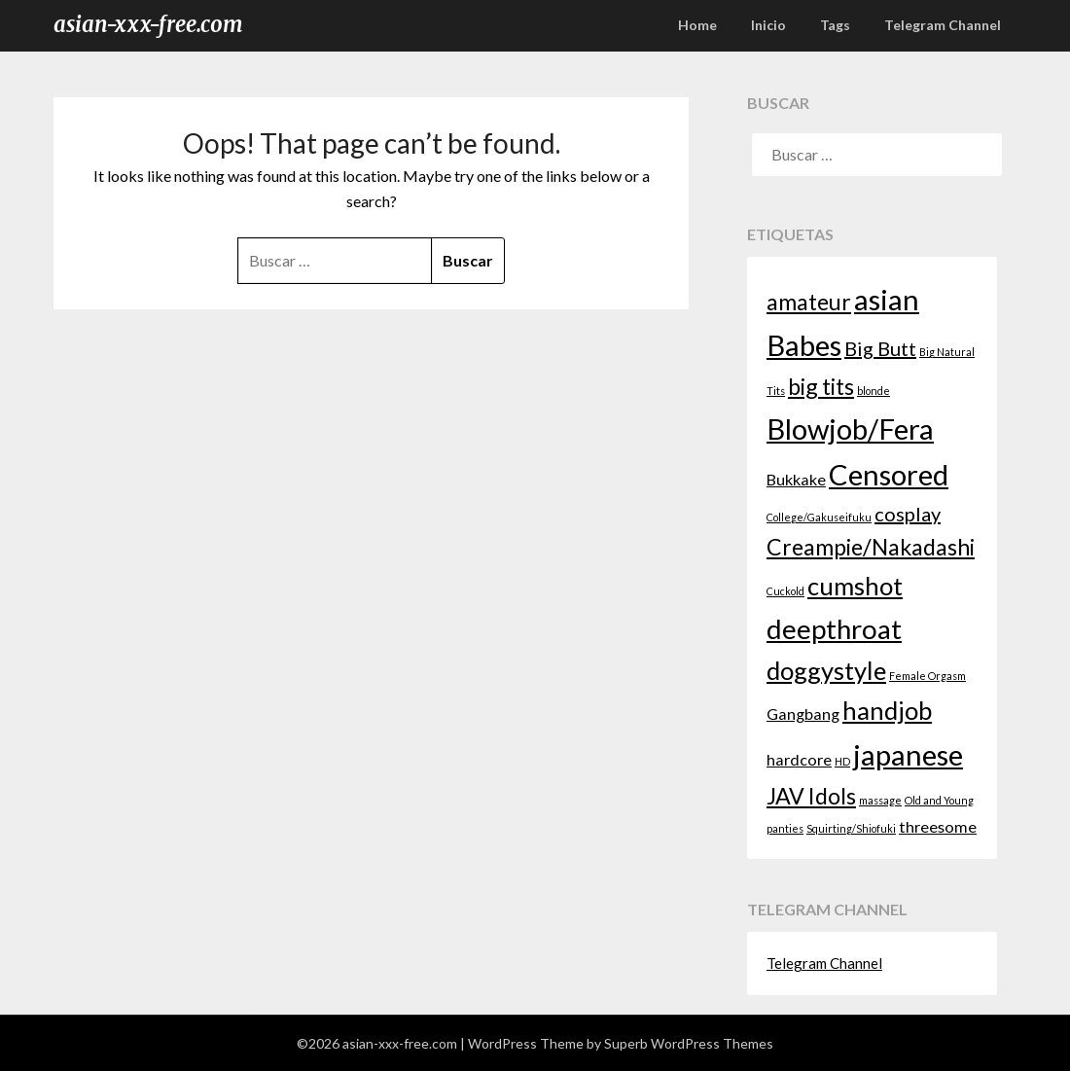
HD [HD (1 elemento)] (842, 761)
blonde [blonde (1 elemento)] (873, 390)
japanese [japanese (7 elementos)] (908, 754)
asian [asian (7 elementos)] (886, 299)
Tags (835, 25)
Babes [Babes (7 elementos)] (804, 345)
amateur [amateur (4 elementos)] (809, 301)
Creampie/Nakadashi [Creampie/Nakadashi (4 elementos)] (871, 546)
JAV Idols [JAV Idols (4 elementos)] (811, 795)
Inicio (768, 25)
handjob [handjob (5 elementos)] (887, 710)
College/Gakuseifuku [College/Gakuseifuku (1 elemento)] (819, 517)
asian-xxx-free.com (148, 24)
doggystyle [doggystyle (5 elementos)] (826, 670)
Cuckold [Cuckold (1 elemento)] (785, 591)
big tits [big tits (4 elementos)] (821, 386)
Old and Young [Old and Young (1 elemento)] (939, 800)
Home (697, 25)
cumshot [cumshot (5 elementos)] (855, 585)
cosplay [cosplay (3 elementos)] (907, 513)
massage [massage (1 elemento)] (880, 800)
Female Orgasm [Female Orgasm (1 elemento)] (927, 675)
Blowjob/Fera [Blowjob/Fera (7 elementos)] (850, 428)
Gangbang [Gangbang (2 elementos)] (803, 713)
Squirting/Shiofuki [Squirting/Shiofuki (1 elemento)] (851, 828)
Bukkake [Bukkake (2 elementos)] (796, 479)
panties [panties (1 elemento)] (785, 828)
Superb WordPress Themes (688, 1043)
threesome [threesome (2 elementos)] (938, 826)
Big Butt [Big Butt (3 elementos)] (880, 348)
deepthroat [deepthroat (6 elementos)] (834, 629)
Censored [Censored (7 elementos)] (888, 474)
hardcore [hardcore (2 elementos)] (799, 759)
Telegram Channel (942, 25)
